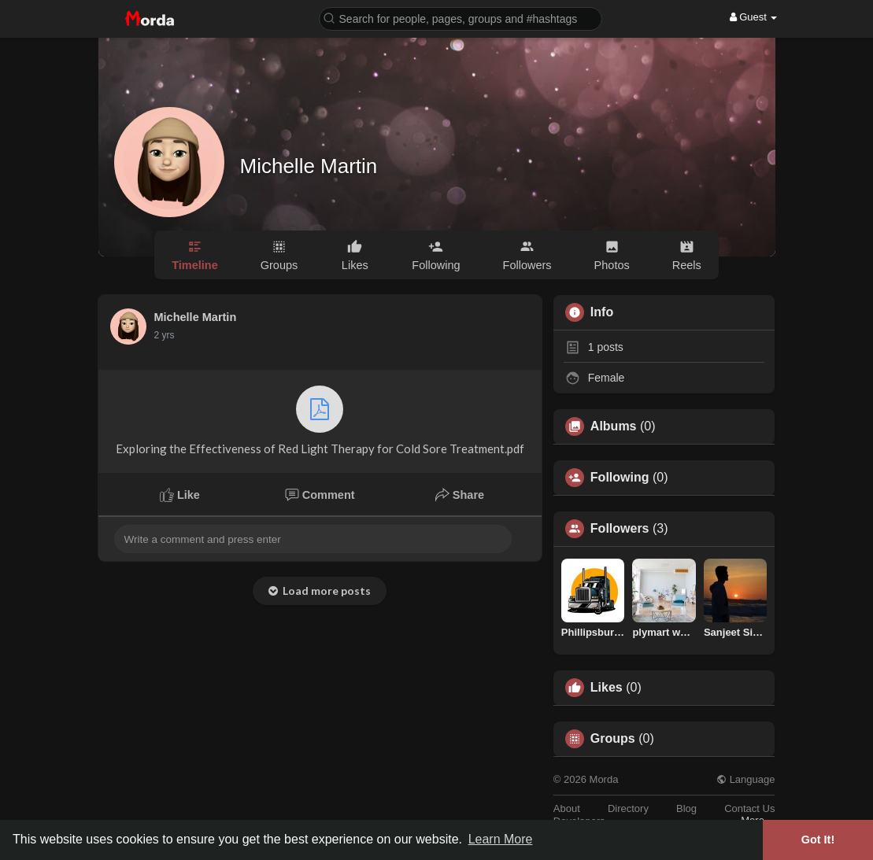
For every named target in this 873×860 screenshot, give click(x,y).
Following (619, 477)
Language (745, 779)
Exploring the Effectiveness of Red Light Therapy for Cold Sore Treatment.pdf (320, 421)
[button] (460, 18)
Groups (612, 739)
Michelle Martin (309, 166)
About (566, 808)
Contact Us (749, 808)
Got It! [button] (817, 839)
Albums (613, 426)
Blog (686, 808)
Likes (606, 687)
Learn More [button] (500, 839)
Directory (628, 808)
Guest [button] (754, 17)
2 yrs (164, 335)
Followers (619, 528)
